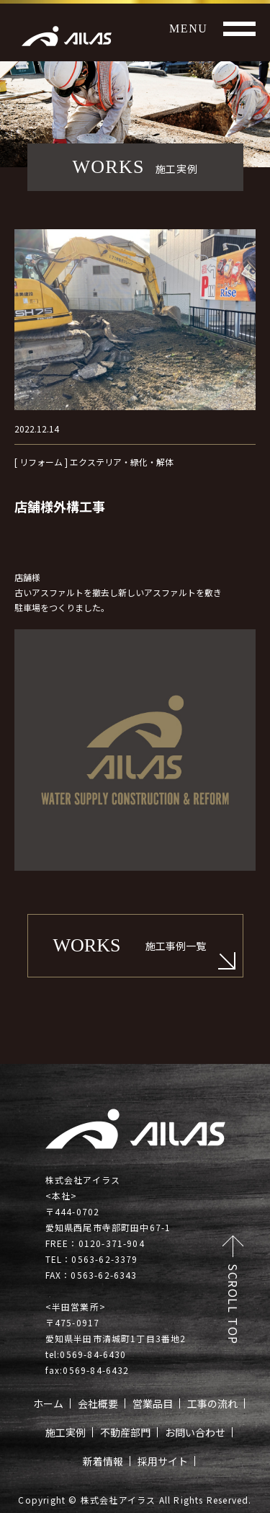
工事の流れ (212, 1403)
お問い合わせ (195, 1432)
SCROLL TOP (233, 1304)
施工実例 (65, 1432)
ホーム (48, 1403)
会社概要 (98, 1403)
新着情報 (103, 1461)
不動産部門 (125, 1432)
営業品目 (152, 1403)
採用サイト (163, 1461)
